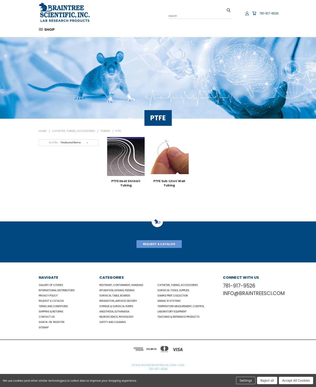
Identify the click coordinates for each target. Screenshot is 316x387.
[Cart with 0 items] (254, 13)
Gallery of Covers (51, 285)
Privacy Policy (48, 295)
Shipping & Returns (51, 311)
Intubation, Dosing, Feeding (116, 290)
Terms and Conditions (53, 306)
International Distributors (57, 290)
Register (58, 322)
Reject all (267, 380)
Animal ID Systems (169, 301)
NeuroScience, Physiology (116, 316)
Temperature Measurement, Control (180, 306)
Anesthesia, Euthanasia (114, 311)
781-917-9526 (268, 13)
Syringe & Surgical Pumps (116, 306)
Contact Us (47, 316)
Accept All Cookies (296, 380)
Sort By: (53, 142)
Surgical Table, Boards (114, 295)
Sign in (43, 322)
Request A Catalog (159, 244)
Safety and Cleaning (112, 322)
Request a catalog (51, 301)
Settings (245, 380)
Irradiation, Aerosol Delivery (118, 301)
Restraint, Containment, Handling (121, 285)
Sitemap (44, 327)
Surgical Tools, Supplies (173, 290)
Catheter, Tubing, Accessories (177, 285)
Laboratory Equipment (172, 311)
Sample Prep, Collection (172, 295)
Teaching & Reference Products (178, 316)
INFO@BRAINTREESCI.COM (254, 293)
